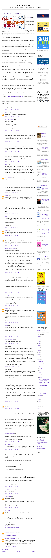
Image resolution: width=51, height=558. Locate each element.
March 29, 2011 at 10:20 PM (12, 471)
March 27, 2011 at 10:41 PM (12, 272)
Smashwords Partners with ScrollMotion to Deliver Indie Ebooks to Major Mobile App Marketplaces (45, 230)
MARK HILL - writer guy (9, 119)
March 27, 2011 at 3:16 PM (11, 213)
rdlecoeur (6, 325)
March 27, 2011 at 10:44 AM (12, 109)
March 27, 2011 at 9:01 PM (11, 245)
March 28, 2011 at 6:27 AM (11, 336)
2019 (39, 345)
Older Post (33, 551)
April (40, 375)
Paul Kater (7, 105)
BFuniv (6, 216)
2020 (39, 343)
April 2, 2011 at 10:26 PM (11, 546)
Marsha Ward (7, 510)
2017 (39, 348)
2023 (39, 338)
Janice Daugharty (8, 496)
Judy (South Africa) (8, 270)
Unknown (6, 195)
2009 (39, 399)
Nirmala (6, 382)
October (40, 364)
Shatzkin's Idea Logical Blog (42, 446)
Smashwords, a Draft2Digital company (31, 7)
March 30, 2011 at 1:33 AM (11, 486)
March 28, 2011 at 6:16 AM (11, 305)
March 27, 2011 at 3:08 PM (11, 201)
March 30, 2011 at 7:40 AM (11, 493)
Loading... (39, 408)
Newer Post (4, 551)
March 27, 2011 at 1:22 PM (11, 174)
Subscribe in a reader (40, 330)
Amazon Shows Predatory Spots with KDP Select (45, 135)
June (40, 372)
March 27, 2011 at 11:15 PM (12, 292)
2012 (39, 357)
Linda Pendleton (8, 275)
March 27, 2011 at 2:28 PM (11, 180)
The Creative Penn (40, 440)
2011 (39, 359)
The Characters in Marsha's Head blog (12, 527)
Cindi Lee (6, 164)
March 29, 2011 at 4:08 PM (11, 449)
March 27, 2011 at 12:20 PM (12, 151)
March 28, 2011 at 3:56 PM (11, 401)
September (41, 366)
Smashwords (29, 17)
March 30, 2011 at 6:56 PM (11, 529)
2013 (39, 356)
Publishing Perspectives (41, 448)
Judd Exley (7, 452)
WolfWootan (7, 112)
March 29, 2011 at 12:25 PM (12, 430)
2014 (39, 354)
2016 (39, 350)
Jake (5, 184)
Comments (40, 126)
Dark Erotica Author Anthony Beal (11, 532)
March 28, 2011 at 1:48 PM (11, 378)
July (40, 370)
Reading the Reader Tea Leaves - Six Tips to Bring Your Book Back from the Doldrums (45, 202)
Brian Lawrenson (8, 205)
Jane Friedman (39, 445)
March (40, 377)
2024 (39, 336)
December (41, 361)
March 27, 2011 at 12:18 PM (12, 141)
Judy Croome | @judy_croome (10, 248)
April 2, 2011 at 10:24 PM (11, 535)
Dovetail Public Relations (9, 489)
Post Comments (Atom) (11, 554)
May (40, 374)
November (41, 363)
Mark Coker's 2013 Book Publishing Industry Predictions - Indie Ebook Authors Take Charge (45, 215)
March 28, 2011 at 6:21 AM (11, 322)
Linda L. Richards (8, 444)
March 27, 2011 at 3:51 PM (11, 227)
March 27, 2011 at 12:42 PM (12, 161)
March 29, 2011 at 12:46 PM (12, 441)
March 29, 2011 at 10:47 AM (12, 408)
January (40, 395)
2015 (39, 352)
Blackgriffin (7, 404)
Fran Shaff (7, 295)
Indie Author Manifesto (45, 256)
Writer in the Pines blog (9, 525)
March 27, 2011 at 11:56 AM (12, 130)
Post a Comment (5, 549)
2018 (39, 347)
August (40, 368)
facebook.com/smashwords (42, 64)
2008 (39, 401)
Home (18, 551)
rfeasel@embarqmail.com (9, 339)
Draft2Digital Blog (40, 439)
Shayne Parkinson (8, 177)
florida (6, 238)
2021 (39, 341)
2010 (39, 397)
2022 (39, 339)
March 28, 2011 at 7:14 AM (11, 343)
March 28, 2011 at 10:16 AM (12, 366)
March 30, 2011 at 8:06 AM (11, 507)
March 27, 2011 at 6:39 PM (11, 235)
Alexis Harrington (8, 474)
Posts (39, 124)
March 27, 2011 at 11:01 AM (12, 116)
